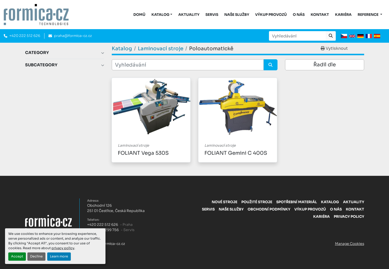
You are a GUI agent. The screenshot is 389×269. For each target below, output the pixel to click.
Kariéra (343, 14)
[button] (162, 14)
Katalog (330, 202)
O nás (299, 14)
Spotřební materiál (296, 202)
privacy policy (62, 248)
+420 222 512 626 (24, 35)
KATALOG (160, 14)
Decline (36, 256)
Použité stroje (256, 202)
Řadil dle (324, 65)
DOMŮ (139, 14)
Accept (17, 256)
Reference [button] (368, 14)
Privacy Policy (349, 216)
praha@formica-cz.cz (73, 35)
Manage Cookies (349, 243)
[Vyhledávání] (188, 64)
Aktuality (188, 14)
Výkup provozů (271, 14)
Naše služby (236, 14)
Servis (211, 14)
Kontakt (320, 14)
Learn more (59, 256)
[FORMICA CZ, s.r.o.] (48, 222)
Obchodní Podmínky (269, 209)
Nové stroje (224, 202)
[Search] (297, 36)
